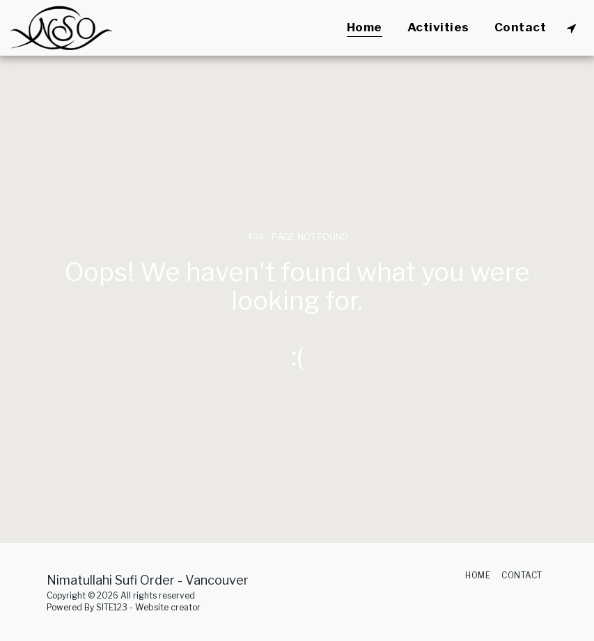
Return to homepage (297, 408)
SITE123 (111, 607)
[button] (571, 28)
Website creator (168, 607)
